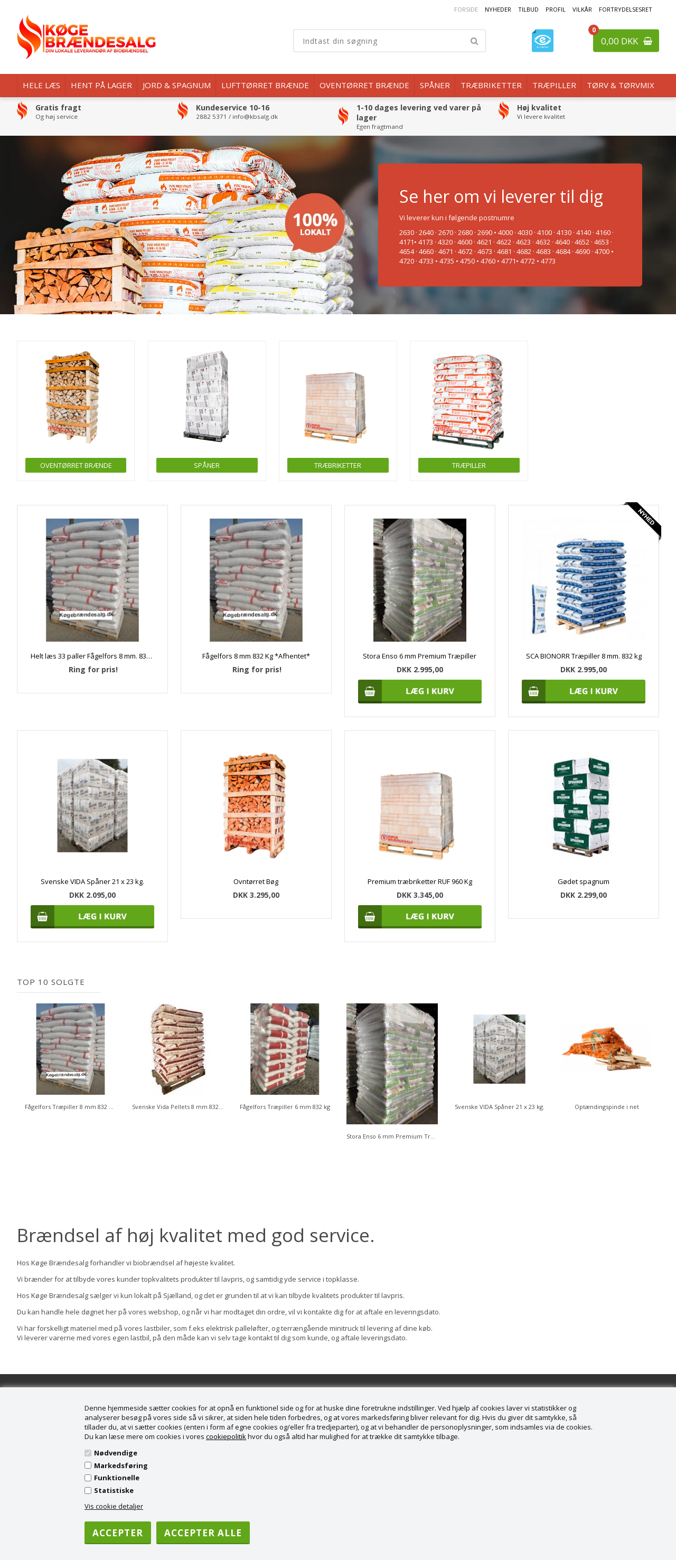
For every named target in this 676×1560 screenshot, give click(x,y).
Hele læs (41, 85)
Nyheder (498, 9)
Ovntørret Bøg (255, 881)
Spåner (435, 85)
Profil (556, 9)
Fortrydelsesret (625, 9)
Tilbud (528, 9)
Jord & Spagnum (177, 85)
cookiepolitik (226, 1436)
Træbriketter (491, 85)
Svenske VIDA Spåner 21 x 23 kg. (92, 881)
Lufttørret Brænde (265, 85)
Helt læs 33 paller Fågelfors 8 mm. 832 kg (92, 656)
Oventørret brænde (364, 85)
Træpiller (554, 85)
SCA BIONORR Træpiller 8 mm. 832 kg (584, 656)
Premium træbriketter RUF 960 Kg (420, 881)
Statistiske (114, 1490)
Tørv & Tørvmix (620, 85)
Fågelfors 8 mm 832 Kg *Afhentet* (256, 656)
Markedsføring (121, 1465)
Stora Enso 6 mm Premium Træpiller (419, 656)
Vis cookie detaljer (113, 1506)
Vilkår (582, 9)
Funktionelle (116, 1477)
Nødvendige (115, 1453)
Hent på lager (101, 85)
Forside (466, 9)
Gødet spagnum (583, 881)
